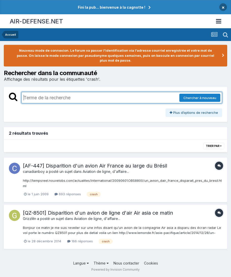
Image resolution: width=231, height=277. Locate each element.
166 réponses (80, 241)
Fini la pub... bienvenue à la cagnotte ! (111, 7)
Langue (81, 263)
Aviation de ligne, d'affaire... (106, 171)
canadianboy (34, 171)
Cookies (151, 263)
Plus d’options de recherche (194, 112)
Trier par (214, 145)
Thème (101, 263)
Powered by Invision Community (115, 269)
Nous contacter (126, 263)
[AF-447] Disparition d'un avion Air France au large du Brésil (95, 166)
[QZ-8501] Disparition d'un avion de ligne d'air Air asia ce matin (98, 213)
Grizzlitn (29, 218)
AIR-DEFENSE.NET (36, 21)
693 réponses (67, 194)
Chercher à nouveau (199, 98)
